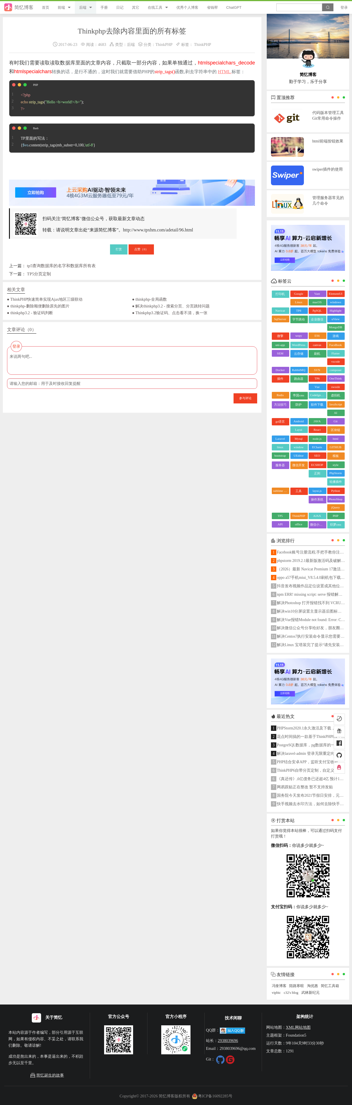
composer (335, 370)
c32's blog (291, 993)
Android (298, 421)
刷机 (317, 353)
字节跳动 (298, 319)
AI (335, 412)
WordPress (298, 345)
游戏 (336, 336)
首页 (45, 7)
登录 (344, 7)
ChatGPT (233, 7)
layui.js (317, 490)
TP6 (317, 378)
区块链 (335, 430)
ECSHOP (317, 464)
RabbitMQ (298, 370)
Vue (317, 387)
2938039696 (228, 1040)
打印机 (280, 294)
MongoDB (335, 327)
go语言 (280, 421)
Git (336, 421)
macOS (317, 302)
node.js (317, 438)
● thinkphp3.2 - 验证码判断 (30, 313)
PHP (335, 515)
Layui (298, 429)
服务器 (280, 465)
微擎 (280, 336)
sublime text (280, 490)
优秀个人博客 (187, 7)
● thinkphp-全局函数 (149, 299)
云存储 (298, 353)
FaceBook (335, 345)
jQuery (335, 507)
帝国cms (298, 395)
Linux (298, 302)
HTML (225, 71)
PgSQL (317, 310)
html (335, 438)
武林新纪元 (310, 993)
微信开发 (298, 465)
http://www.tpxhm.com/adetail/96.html (158, 229)
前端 (61, 7)
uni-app (280, 345)
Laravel (280, 438)
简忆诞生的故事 (47, 1075)
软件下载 (317, 404)
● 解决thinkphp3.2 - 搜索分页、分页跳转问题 (170, 306)
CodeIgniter (317, 395)
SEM (280, 353)
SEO (317, 455)
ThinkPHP (163, 44)
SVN (317, 370)
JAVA (316, 421)
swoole (335, 387)
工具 (298, 491)
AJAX (317, 515)
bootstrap (280, 455)
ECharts (317, 447)
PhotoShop (335, 499)
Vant (317, 293)
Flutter (335, 353)
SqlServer (280, 319)
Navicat (280, 310)
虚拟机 (335, 395)
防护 (298, 404)
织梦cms (335, 524)
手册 (104, 7)
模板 (336, 455)
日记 (120, 7)
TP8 (298, 310)
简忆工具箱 (330, 986)
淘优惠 (312, 986)
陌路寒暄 (296, 986)
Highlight (335, 310)
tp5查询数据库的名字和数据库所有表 (61, 265)
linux (280, 447)
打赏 (119, 249)
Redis (280, 395)
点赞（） (141, 249)
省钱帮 (212, 7)
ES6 (317, 335)
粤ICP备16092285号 (212, 1096)
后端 (82, 7)
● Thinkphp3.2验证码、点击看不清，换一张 (169, 313)
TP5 (280, 515)
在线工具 (155, 7)
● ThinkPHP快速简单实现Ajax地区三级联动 (45, 299)
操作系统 (317, 499)
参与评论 (245, 398)
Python (335, 490)
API (280, 524)
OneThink (335, 378)
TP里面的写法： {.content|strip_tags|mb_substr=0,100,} (52, 138)
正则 (317, 473)
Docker (279, 370)
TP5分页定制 (39, 273)
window (299, 447)
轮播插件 (335, 481)
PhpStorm (335, 473)
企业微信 (317, 319)
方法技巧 (280, 404)
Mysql (298, 438)
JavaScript (335, 404)
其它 (135, 7)
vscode (335, 361)
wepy (298, 335)
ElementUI (335, 293)
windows (335, 302)
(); (46, 98)
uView (335, 319)
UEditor (299, 455)
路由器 (298, 378)
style (335, 464)
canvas (317, 345)
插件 (280, 378)
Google (298, 293)
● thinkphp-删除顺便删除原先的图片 (38, 306)
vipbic (276, 993)
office (298, 524)
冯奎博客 (279, 986)
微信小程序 (318, 524)
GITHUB (336, 447)
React (316, 429)
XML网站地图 (298, 1027)
